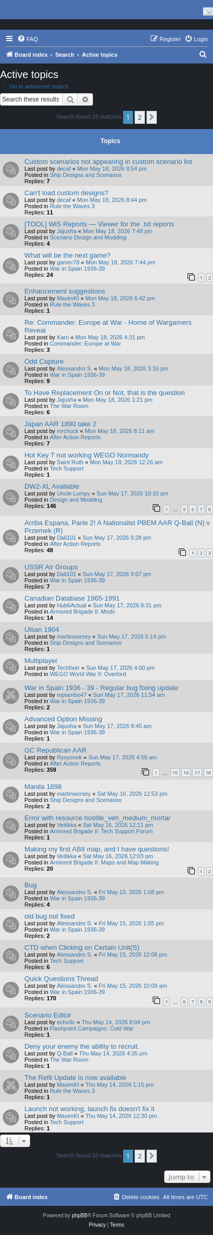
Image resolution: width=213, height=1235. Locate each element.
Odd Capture (44, 361)
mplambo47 (71, 695)
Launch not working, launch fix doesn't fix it (89, 1109)
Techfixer (68, 668)
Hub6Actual (71, 605)
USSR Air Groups (51, 567)
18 (208, 772)
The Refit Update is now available (75, 1077)
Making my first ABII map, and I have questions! (96, 849)
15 (175, 772)
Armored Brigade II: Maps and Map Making (104, 862)
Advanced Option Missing (63, 719)
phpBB (79, 1215)
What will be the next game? (67, 255)
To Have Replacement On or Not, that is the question (104, 393)
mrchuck (67, 431)
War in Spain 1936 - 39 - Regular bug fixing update (101, 688)
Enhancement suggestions (64, 291)
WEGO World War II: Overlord (88, 674)
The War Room (69, 406)
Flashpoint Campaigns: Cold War (92, 1028)
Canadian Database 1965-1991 (71, 598)
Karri (63, 337)
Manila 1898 (43, 787)
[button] (152, 117)
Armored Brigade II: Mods (82, 611)
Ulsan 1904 (41, 629)
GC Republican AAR (55, 750)
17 (196, 772)
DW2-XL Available (51, 486)
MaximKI (68, 298)
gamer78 (68, 262)
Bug (30, 885)
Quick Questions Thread (61, 979)
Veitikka (66, 825)
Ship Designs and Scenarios (86, 175)
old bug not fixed (49, 916)
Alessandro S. (74, 368)
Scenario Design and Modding (88, 237)
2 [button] (139, 117)
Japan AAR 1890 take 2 (60, 424)
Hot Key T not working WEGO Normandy (86, 455)
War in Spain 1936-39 (77, 268)
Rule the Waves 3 (72, 206)
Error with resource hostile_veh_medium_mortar (97, 818)
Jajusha (66, 231)
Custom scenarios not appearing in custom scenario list (108, 161)
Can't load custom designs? (66, 193)
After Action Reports (75, 437)
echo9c (66, 1022)
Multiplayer (41, 661)
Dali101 (66, 537)
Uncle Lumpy (73, 493)
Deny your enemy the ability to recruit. (81, 1046)
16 (186, 772)
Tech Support (67, 468)
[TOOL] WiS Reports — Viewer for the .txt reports (99, 224)
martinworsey (73, 636)
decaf (64, 168)
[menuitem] (27, 39)
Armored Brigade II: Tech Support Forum (101, 831)
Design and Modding (76, 499)
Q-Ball (65, 1053)
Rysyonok (69, 757)
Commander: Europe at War (85, 343)
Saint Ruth (70, 462)
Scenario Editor (47, 1015)
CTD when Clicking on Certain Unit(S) (81, 947)
